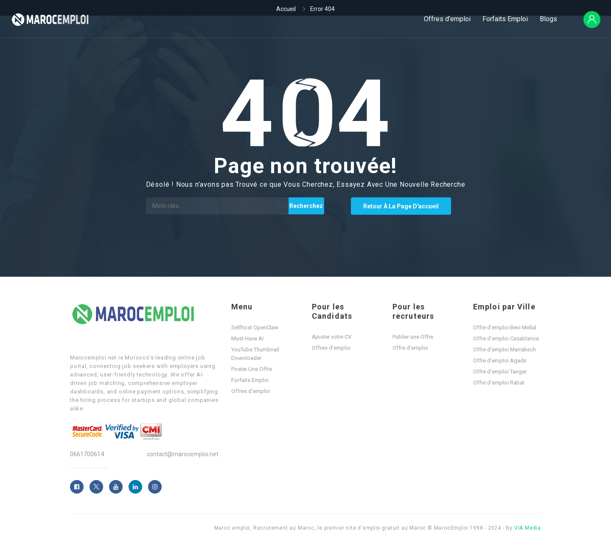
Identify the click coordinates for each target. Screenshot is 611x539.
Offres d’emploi (447, 19)
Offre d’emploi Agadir (500, 360)
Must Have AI (247, 338)
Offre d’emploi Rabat (498, 382)
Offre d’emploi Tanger (500, 371)
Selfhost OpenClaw (254, 327)
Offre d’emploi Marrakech (504, 349)
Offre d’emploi (410, 348)
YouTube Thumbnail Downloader (255, 353)
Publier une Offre (412, 337)
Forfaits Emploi (505, 19)
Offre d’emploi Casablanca (506, 338)
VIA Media (527, 528)
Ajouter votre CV (331, 337)
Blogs (548, 19)
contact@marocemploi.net (183, 454)
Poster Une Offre (251, 369)
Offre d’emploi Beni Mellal (504, 327)
